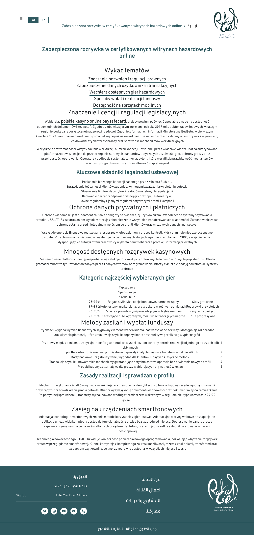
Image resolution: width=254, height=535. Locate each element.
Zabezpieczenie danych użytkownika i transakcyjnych (127, 85)
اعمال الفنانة (148, 490)
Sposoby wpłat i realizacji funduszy (127, 98)
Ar (33, 20)
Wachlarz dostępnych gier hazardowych (127, 92)
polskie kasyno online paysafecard (93, 121)
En (43, 20)
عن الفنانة (150, 479)
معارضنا (152, 511)
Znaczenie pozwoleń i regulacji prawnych (127, 79)
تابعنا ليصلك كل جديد (70, 485)
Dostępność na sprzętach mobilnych (127, 105)
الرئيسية (193, 25)
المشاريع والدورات (143, 500)
